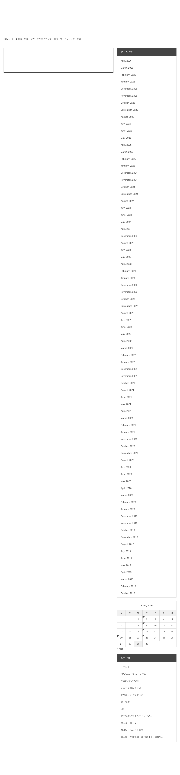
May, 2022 (126, 334)
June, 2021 (126, 397)
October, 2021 (128, 383)
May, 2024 (126, 222)
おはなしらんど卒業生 (132, 730)
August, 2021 (127, 390)
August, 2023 (127, 243)
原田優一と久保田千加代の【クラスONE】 (142, 737)
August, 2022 (127, 313)
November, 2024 (129, 180)
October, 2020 (128, 446)
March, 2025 (127, 152)
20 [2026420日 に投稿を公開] (121, 638)
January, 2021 (128, 432)
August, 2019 (127, 544)
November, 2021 (129, 376)
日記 (123, 709)
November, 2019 (129, 523)
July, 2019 (126, 551)
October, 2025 (128, 102)
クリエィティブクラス (132, 695)
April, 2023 (126, 264)
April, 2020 (126, 488)
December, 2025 (129, 88)
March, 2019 (127, 579)
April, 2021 (126, 411)
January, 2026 (128, 81)
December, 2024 (129, 172)
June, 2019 (126, 558)
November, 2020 (129, 439)
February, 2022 (128, 355)
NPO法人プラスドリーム (133, 673)
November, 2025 (129, 95)
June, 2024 (126, 215)
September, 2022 (129, 306)
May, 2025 (126, 137)
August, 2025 (127, 117)
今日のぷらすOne (130, 680)
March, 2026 (127, 67)
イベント (125, 667)
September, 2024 (129, 194)
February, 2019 (128, 586)
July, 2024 (126, 208)
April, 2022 (126, 341)
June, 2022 (126, 327)
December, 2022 (129, 285)
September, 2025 (129, 110)
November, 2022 (129, 292)
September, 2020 (129, 453)
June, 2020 (126, 474)
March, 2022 (127, 348)
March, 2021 (127, 418)
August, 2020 (127, 460)
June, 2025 (126, 130)
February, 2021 (128, 425)
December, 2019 (129, 516)
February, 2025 (128, 159)
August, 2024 (127, 201)
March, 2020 (127, 495)
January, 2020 (128, 509)
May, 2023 (126, 257)
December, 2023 (129, 236)
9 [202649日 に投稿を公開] (146, 625)
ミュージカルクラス (131, 688)
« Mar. (120, 648)
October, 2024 (128, 187)
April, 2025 (126, 145)
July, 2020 (126, 467)
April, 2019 (126, 572)
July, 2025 (126, 123)
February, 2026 (128, 75)
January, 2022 (128, 362)
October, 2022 (128, 299)
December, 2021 (129, 369)
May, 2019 (126, 565)
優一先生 (125, 702)
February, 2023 (128, 271)
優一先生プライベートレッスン (137, 715)
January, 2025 (128, 165)
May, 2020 (126, 481)
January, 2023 (128, 278)
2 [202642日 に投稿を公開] (146, 619)
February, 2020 (128, 502)
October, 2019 (128, 530)
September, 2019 (129, 537)
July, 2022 (126, 320)
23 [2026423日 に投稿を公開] (147, 638)
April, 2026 (126, 60)
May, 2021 (126, 404)
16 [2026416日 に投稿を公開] (147, 631)
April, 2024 (126, 229)
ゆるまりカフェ (129, 723)
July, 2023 (126, 250)
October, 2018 (128, 593)
